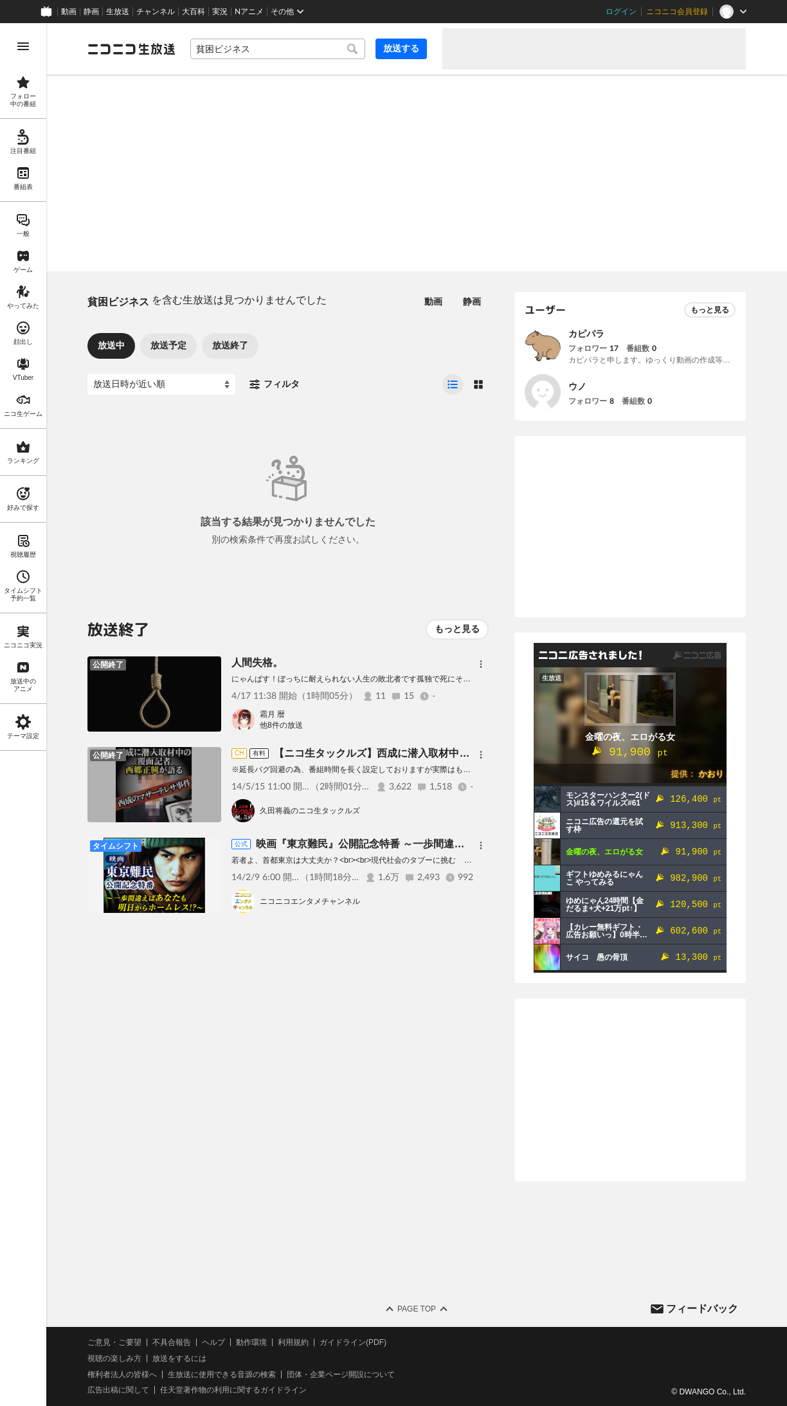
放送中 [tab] (111, 345)
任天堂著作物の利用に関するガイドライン (233, 1390)
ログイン (621, 11)
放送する (401, 48)
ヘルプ (213, 1342)
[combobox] (277, 49)
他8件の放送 (281, 725)
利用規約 (293, 1342)
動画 (69, 11)
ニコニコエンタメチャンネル (310, 901)
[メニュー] (481, 664)
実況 (220, 11)
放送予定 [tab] (168, 345)
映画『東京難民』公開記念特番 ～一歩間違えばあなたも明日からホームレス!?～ (442, 843)
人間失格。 (257, 662)
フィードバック (702, 1308)
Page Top (416, 1308)
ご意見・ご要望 (114, 1342)
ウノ (577, 386)
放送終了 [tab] (230, 345)
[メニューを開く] (23, 46)
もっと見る (457, 629)
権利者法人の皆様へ (122, 1374)
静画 (91, 11)
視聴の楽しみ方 (114, 1358)
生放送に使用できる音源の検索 (222, 1374)
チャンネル (155, 11)
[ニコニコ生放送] (131, 49)
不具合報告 (171, 1342)
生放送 (117, 11)
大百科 (193, 11)
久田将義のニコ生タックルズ (310, 810)
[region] (23, 714)
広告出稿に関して (118, 1389)
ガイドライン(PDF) (353, 1342)
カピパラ (586, 334)
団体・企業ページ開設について (341, 1374)
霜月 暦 (272, 714)
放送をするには (179, 1358)
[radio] (452, 384)
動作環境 (251, 1342)
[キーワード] (277, 49)
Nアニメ (249, 11)
